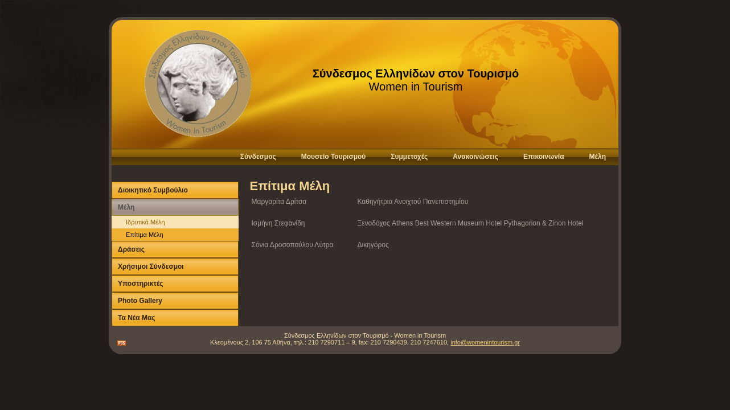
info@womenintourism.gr (485, 342)
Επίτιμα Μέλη (144, 234)
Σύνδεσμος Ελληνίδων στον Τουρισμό (416, 73)
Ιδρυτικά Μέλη (145, 222)
